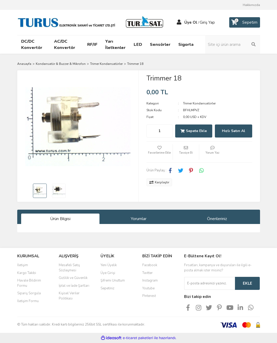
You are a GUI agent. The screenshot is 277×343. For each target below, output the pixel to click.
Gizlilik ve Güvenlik (73, 278)
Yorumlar (138, 219)
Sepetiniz (107, 288)
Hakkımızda (251, 5)
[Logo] (91, 22)
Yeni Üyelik (109, 265)
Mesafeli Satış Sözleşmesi (69, 268)
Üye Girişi (108, 273)
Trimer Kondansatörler (199, 103)
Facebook (149, 265)
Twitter (147, 273)
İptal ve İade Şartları (74, 285)
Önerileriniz (217, 219)
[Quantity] (159, 131)
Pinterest (149, 296)
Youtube (148, 288)
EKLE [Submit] (247, 283)
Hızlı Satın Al (233, 130)
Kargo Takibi (26, 273)
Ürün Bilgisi (60, 219)
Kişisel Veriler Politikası (69, 296)
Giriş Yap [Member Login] (207, 22)
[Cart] (244, 22)
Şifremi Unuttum (113, 280)
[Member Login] (179, 22)
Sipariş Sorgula (29, 293)
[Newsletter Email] (209, 283)
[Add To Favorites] (159, 152)
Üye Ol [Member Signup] (190, 22)
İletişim (22, 265)
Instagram (150, 280)
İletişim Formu (28, 301)
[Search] (232, 44)
